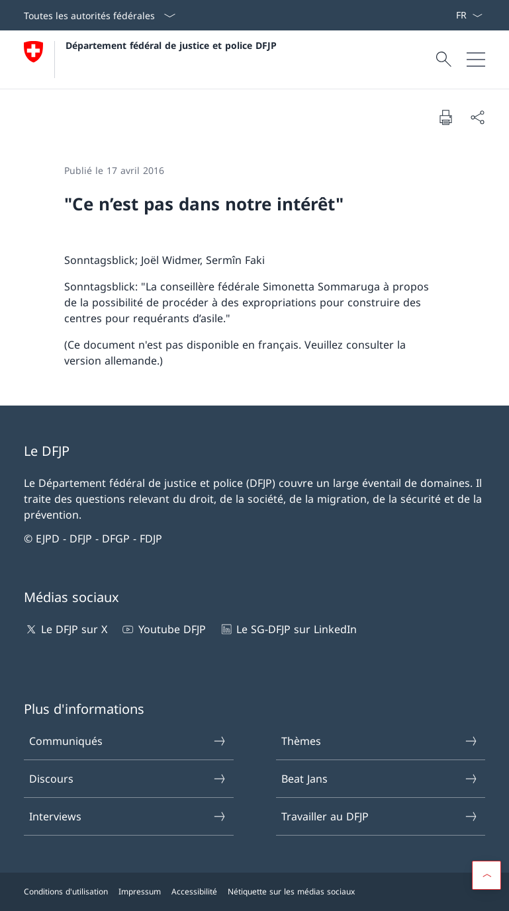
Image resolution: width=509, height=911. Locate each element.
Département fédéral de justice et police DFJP (171, 45)
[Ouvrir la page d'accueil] (150, 59)
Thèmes (380, 741)
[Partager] (477, 117)
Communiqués (127, 741)
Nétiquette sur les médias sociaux (291, 891)
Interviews (127, 816)
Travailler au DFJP (380, 816)
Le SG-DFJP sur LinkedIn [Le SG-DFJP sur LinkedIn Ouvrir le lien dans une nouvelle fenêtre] (288, 629)
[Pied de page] (254, 892)
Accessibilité (194, 891)
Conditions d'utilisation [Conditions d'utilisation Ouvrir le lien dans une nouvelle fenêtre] (66, 891)
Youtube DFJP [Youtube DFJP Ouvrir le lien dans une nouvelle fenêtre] (162, 629)
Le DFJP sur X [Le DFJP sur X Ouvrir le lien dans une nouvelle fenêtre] (65, 629)
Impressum (139, 891)
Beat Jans (380, 779)
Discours (127, 779)
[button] (486, 875)
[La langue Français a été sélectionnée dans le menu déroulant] (469, 15)
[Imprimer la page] (445, 117)
